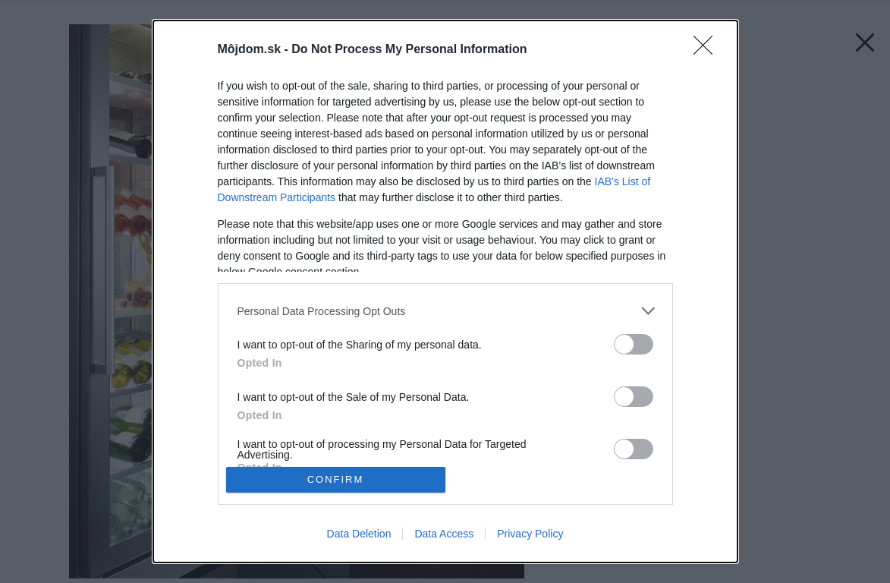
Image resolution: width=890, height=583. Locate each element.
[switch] (633, 344)
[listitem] (445, 311)
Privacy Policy (530, 534)
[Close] (707, 50)
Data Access (443, 534)
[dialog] (445, 291)
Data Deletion (359, 534)
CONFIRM (335, 479)
